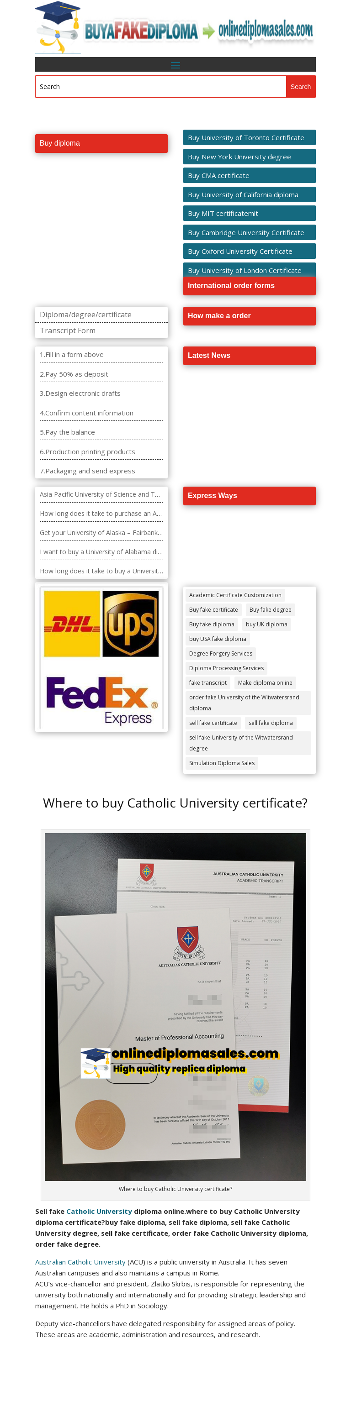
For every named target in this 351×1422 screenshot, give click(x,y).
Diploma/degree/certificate (86, 315)
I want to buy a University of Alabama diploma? (109, 551)
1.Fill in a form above (72, 354)
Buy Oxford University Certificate (240, 251)
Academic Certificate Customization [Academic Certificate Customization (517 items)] (235, 595)
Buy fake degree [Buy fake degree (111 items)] (271, 610)
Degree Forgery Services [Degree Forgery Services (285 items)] (220, 653)
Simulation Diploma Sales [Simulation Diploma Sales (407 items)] (222, 763)
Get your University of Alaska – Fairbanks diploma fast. (120, 532)
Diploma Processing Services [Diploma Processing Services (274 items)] (226, 668)
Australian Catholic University (80, 1261)
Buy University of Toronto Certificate (246, 137)
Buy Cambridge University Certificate (246, 232)
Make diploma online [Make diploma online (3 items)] (265, 683)
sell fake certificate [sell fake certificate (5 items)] (213, 723)
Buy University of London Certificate (245, 270)
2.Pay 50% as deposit (74, 373)
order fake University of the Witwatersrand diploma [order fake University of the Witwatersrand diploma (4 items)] (244, 702)
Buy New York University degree (239, 156)
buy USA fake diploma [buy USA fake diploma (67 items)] (217, 639)
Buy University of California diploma (243, 194)
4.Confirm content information (86, 412)
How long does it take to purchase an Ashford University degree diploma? (148, 513)
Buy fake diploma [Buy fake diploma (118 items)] (211, 624)
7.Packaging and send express (87, 470)
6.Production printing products (87, 451)
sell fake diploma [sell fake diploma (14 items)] (271, 723)
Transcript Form (68, 330)
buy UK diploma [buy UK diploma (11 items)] (266, 624)
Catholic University (99, 1211)
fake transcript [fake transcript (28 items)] (208, 683)
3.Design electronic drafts (80, 393)
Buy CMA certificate (219, 175)
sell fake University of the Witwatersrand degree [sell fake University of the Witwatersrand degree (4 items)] (241, 743)
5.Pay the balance (67, 431)
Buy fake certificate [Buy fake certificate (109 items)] (213, 610)
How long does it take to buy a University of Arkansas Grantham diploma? (149, 571)
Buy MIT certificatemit (223, 213)
